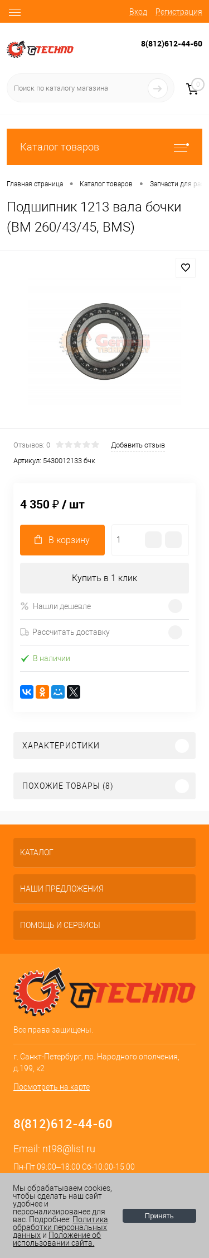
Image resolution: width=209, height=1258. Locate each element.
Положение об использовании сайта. (57, 1239)
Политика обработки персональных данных (60, 1227)
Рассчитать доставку (65, 632)
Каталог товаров (104, 147)
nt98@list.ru (68, 1149)
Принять (159, 1216)
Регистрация (178, 11)
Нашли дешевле (55, 606)
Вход (138, 11)
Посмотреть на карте (51, 1086)
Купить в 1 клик (104, 578)
